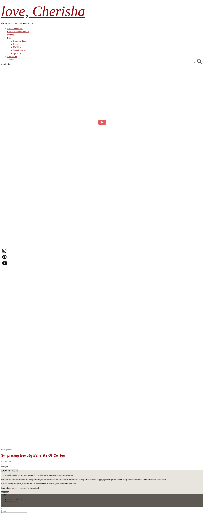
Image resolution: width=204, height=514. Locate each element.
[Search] (199, 61)
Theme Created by (10, 506)
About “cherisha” (15, 28)
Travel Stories (19, 50)
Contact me (12, 56)
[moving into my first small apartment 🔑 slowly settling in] (102, 122)
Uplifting (17, 47)
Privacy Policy (12, 502)
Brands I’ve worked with (18, 31)
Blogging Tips (19, 41)
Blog (9, 38)
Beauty (16, 44)
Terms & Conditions (14, 499)
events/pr (11, 35)
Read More (5, 492)
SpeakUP (17, 53)
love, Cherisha (43, 11)
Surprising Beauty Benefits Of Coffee (33, 455)
